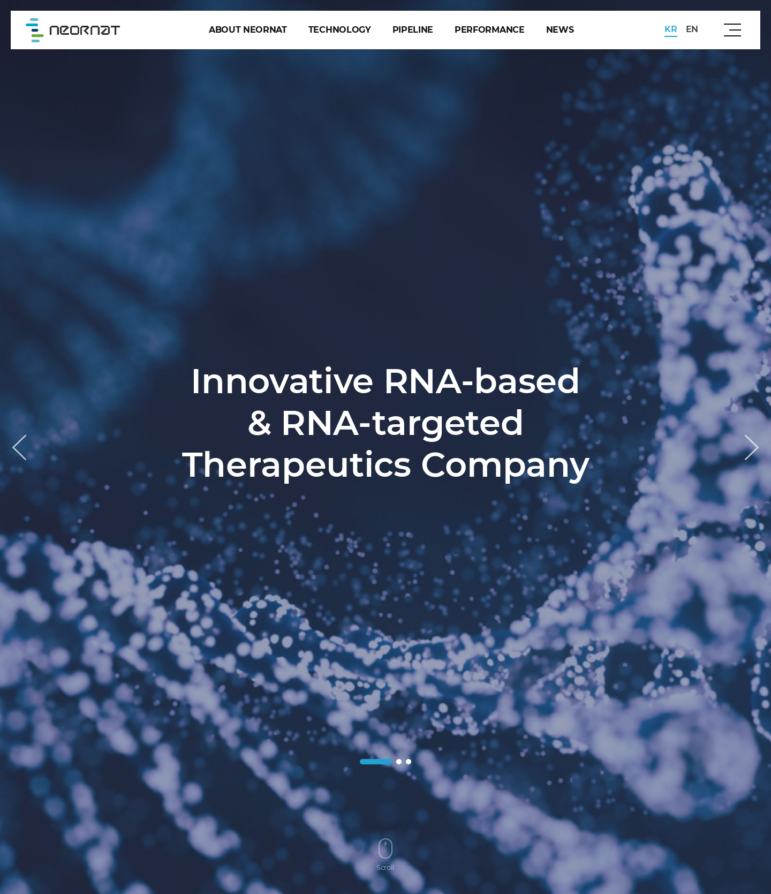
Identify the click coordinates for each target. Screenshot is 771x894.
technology (339, 30)
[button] (751, 447)
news (560, 30)
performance (489, 30)
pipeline (412, 30)
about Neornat (248, 30)
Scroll (385, 855)
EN (692, 29)
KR (670, 29)
